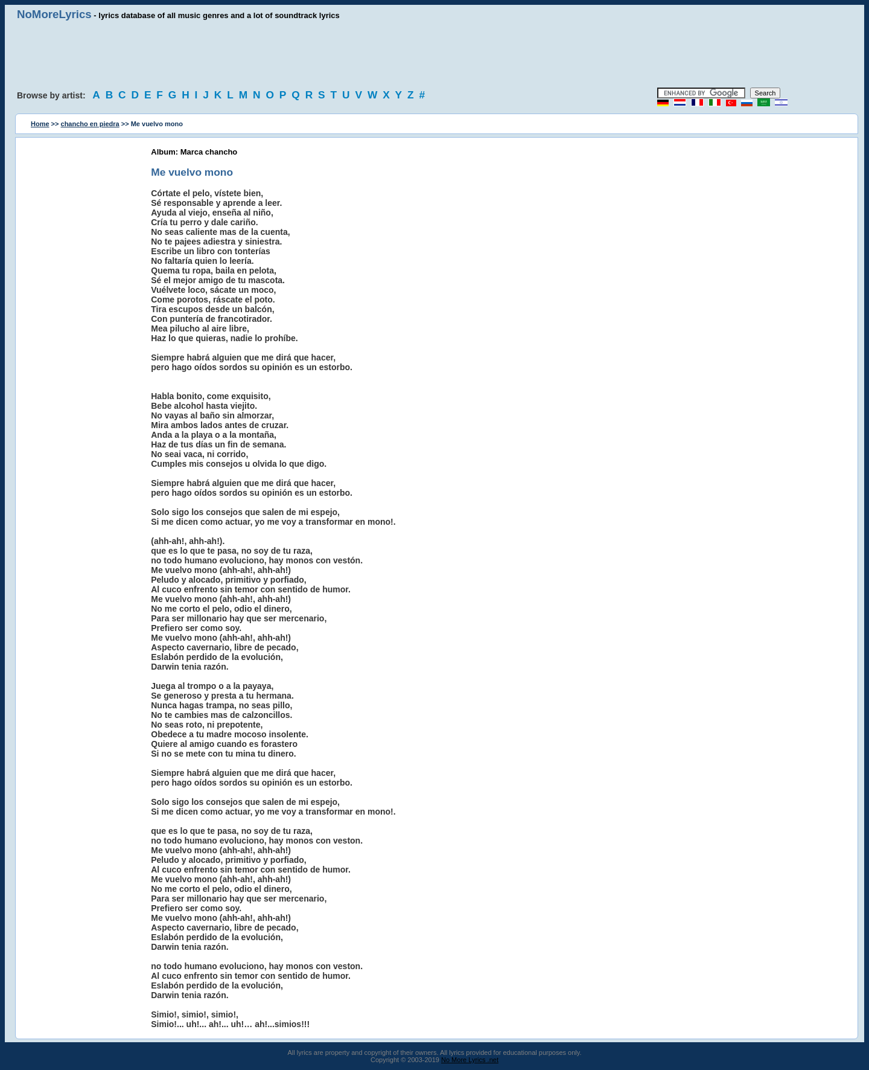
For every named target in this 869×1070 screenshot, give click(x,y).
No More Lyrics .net (469, 1059)
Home (40, 123)
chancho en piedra (90, 123)
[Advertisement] (434, 54)
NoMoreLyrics (54, 14)
